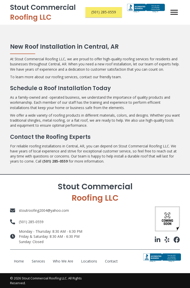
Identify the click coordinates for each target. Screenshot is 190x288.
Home (19, 261)
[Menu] (174, 12)
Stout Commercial (43, 12)
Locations (89, 261)
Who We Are (63, 261)
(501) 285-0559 (55, 161)
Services (38, 261)
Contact (111, 261)
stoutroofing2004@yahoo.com (44, 210)
